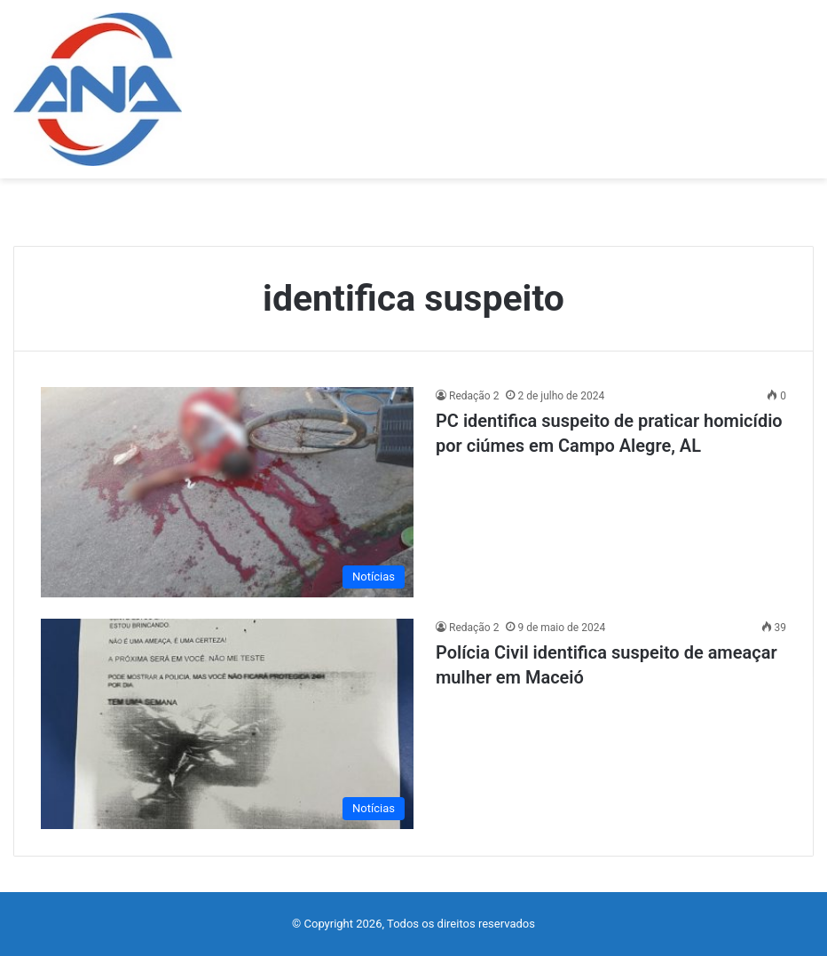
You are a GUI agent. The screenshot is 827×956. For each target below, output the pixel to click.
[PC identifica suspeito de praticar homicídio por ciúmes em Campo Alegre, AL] (227, 492)
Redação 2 (474, 396)
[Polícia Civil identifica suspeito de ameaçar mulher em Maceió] (227, 724)
